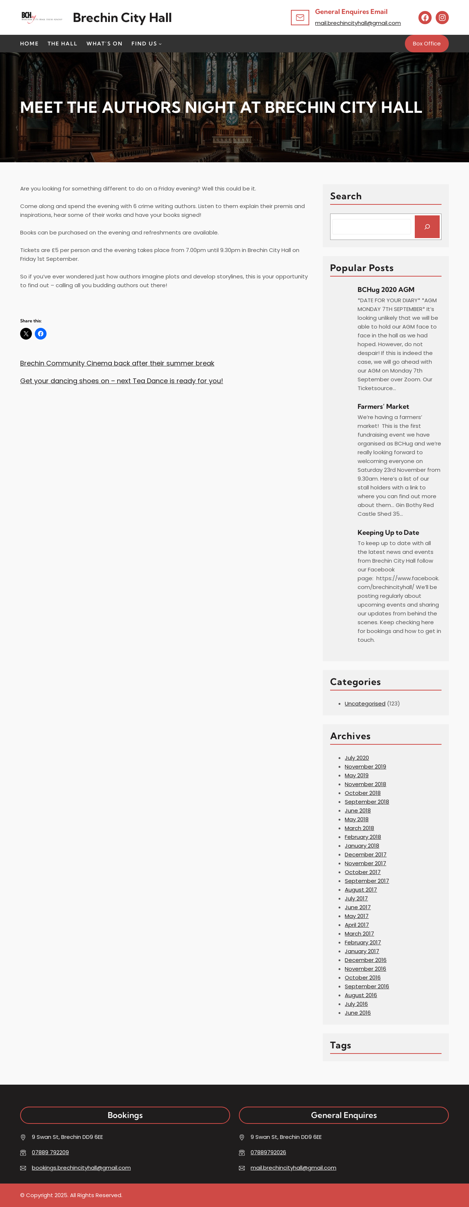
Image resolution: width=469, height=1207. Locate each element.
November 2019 (365, 766)
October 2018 (363, 793)
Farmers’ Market (383, 406)
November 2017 (365, 863)
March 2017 (359, 933)
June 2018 (358, 810)
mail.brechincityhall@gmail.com (358, 23)
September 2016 (367, 986)
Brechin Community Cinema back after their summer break (117, 363)
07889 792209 (50, 1152)
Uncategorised (365, 703)
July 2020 (357, 758)
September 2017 (367, 881)
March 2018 (359, 828)
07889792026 (268, 1152)
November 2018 (365, 784)
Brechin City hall (122, 17)
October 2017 (363, 872)
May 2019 (357, 775)
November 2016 (365, 969)
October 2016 (363, 977)
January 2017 (362, 951)
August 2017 (361, 889)
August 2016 (361, 995)
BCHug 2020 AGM (386, 289)
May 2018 (357, 819)
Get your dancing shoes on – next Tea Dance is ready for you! (121, 380)
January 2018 (362, 845)
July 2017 (356, 898)
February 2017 (363, 942)
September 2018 (367, 802)
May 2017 (357, 916)
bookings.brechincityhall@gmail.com (81, 1167)
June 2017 (358, 907)
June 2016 (358, 1013)
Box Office (427, 43)
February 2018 (363, 837)
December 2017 (366, 854)
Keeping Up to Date (388, 532)
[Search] (427, 226)
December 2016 (366, 960)
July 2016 (356, 1004)
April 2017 (357, 925)
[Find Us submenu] (160, 43)
